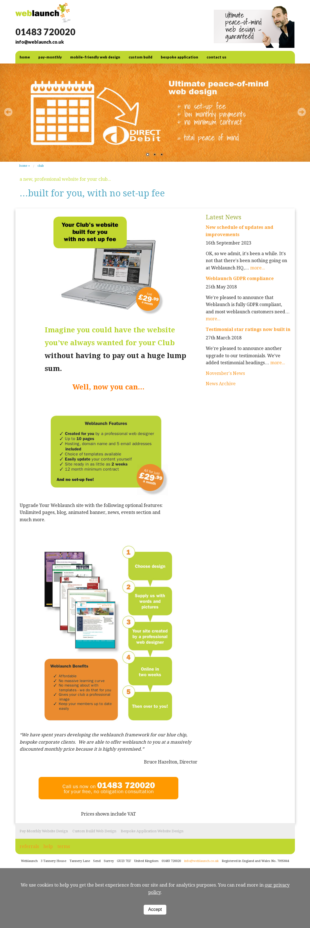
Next (301, 112)
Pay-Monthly (50, 57)
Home (23, 166)
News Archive (221, 383)
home (25, 57)
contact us (216, 57)
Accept (155, 909)
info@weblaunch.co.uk (39, 41)
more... (257, 268)
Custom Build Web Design (94, 831)
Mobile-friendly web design (95, 57)
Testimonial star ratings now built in (248, 329)
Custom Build (140, 57)
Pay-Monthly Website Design (44, 831)
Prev (8, 112)
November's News (225, 373)
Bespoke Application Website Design (152, 831)
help (48, 846)
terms (63, 846)
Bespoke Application (179, 57)
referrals (29, 846)
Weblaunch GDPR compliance (240, 278)
